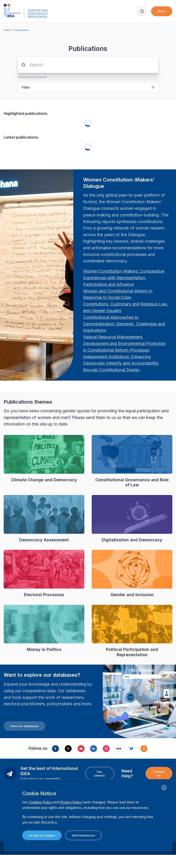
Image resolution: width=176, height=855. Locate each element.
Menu (162, 11)
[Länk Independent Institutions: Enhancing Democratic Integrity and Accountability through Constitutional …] (121, 363)
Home (7, 30)
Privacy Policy (71, 802)
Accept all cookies (42, 835)
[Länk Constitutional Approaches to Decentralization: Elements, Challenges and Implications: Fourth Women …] (124, 324)
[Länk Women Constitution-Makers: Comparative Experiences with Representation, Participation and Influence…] (123, 278)
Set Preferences (83, 835)
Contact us (159, 773)
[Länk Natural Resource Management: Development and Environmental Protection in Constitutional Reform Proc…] (124, 343)
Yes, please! (99, 773)
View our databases (24, 726)
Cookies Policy (40, 802)
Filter (26, 87)
